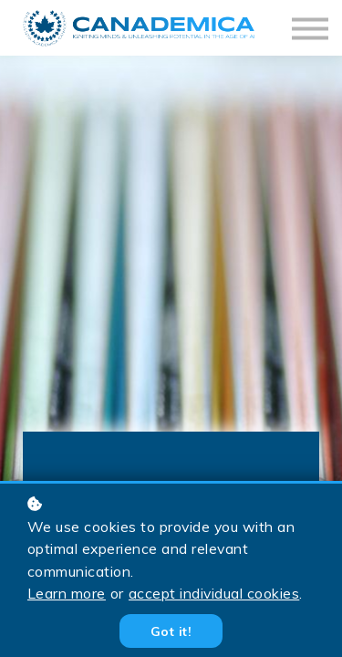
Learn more (66, 593)
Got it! (171, 631)
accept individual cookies (214, 593)
